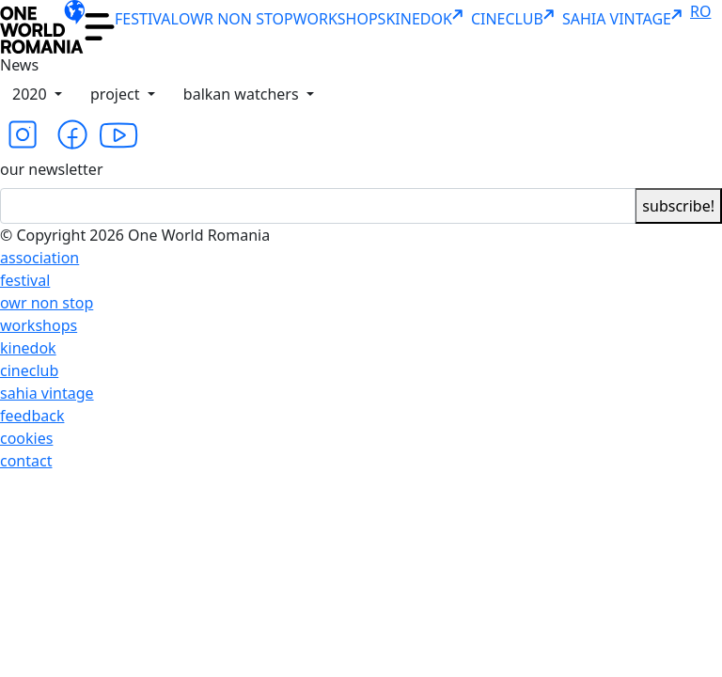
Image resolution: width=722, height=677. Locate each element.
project (117, 94)
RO (700, 11)
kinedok (28, 348)
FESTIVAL (147, 18)
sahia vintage (47, 393)
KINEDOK (427, 18)
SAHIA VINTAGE (626, 18)
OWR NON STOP (236, 18)
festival (25, 280)
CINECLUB (516, 18)
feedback (32, 415)
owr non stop (46, 302)
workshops (38, 325)
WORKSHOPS (339, 18)
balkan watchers (243, 94)
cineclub (29, 370)
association (39, 257)
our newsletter (51, 169)
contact (26, 460)
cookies (26, 438)
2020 (31, 94)
